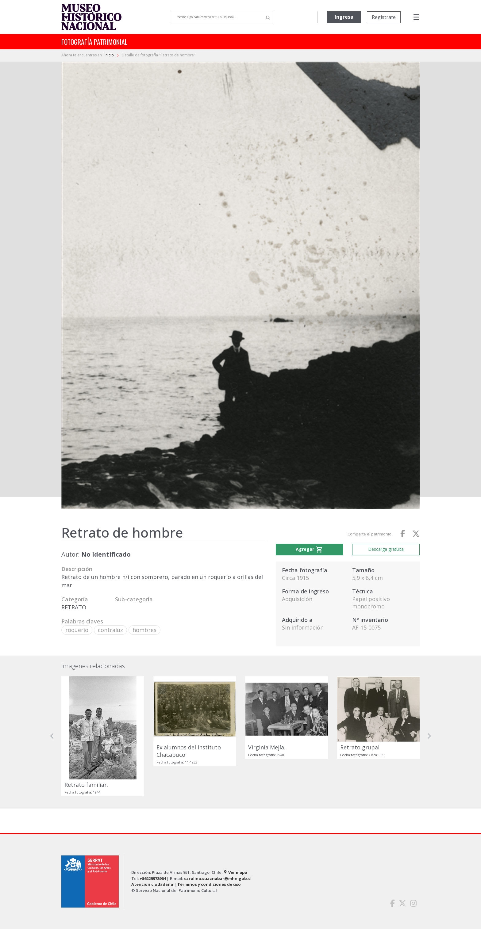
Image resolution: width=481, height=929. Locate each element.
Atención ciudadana (152, 884)
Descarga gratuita (386, 549)
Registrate (384, 17)
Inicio (110, 55)
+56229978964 (153, 878)
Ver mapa (235, 872)
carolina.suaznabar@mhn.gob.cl (218, 878)
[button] (52, 736)
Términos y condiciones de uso (209, 884)
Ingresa (344, 16)
